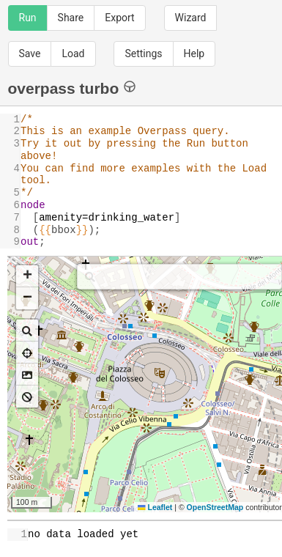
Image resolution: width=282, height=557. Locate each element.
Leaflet (155, 507)
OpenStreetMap (215, 507)
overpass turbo (72, 87)
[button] (27, 276)
